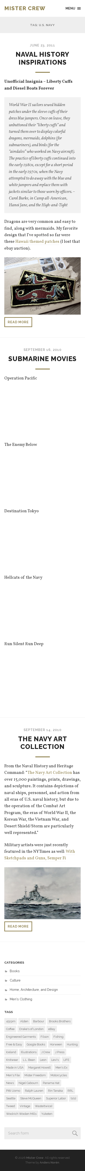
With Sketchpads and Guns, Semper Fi (39, 855)
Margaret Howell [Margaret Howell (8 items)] (39, 1067)
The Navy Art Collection (42, 743)
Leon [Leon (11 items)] (43, 1060)
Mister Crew (24, 8)
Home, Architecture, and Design (34, 989)
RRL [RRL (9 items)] (70, 1090)
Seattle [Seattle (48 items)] (10, 1098)
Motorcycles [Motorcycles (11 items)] (59, 1075)
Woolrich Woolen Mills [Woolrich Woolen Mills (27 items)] (21, 1113)
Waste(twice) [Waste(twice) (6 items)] (43, 1106)
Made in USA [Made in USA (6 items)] (15, 1067)
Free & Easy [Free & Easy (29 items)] (14, 1044)
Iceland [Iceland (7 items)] (11, 1052)
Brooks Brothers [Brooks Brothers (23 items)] (59, 1021)
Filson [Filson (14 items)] (45, 1036)
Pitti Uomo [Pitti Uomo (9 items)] (13, 1090)
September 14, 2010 (42, 730)
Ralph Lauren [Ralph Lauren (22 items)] (34, 1090)
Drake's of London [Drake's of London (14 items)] (31, 1029)
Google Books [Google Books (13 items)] (36, 1044)
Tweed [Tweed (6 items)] (10, 1106)
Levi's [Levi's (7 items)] (55, 1060)
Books (15, 971)
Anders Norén (49, 1162)
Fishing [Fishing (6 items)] (58, 1036)
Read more (18, 322)
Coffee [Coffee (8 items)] (10, 1029)
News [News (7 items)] (10, 1083)
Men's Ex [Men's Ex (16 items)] (62, 1067)
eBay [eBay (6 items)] (51, 1029)
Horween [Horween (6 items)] (56, 1044)
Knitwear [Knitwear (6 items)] (12, 1060)
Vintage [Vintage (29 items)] (25, 1106)
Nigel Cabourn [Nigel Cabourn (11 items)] (28, 1083)
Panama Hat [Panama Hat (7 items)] (51, 1083)
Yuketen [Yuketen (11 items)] (46, 1113)
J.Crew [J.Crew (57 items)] (45, 1052)
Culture (15, 980)
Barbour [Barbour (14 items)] (38, 1021)
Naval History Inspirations (42, 58)
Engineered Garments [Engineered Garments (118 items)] (21, 1036)
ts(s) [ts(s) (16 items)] (73, 1098)
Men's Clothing (21, 999)
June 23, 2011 (42, 45)
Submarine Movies (42, 359)
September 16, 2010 (42, 350)
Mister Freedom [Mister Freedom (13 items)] (35, 1075)
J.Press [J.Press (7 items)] (59, 1052)
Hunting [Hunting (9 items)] (72, 1044)
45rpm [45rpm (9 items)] (10, 1021)
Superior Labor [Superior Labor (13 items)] (56, 1098)
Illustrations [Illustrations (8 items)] (28, 1052)
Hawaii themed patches (37, 242)
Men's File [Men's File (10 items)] (13, 1075)
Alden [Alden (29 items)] (24, 1021)
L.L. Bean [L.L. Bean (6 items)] (29, 1060)
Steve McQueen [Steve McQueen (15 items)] (30, 1098)
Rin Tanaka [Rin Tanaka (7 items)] (55, 1090)
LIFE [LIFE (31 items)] (66, 1060)
